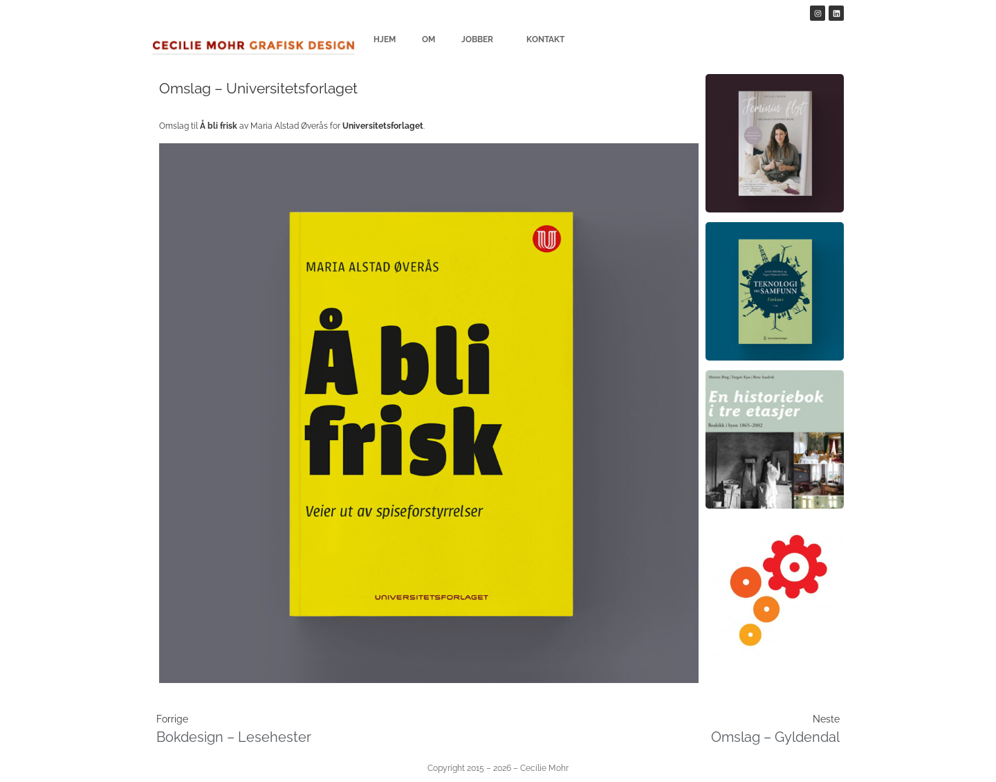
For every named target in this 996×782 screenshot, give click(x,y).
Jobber (480, 39)
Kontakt (545, 39)
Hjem (385, 39)
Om (428, 39)
